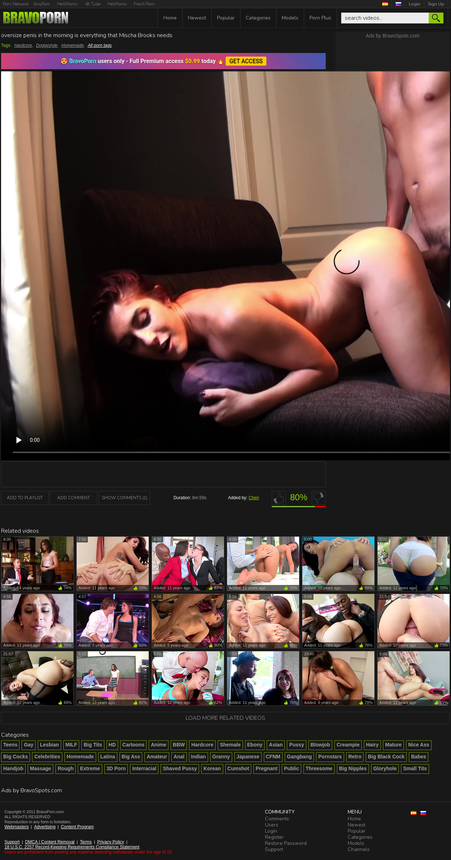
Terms (86, 842)
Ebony (255, 745)
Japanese (248, 756)
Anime (158, 745)
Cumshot (238, 768)
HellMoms (67, 3)
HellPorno (117, 3)
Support (12, 842)
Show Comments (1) (124, 498)
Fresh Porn (144, 3)
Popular (226, 17)
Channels (359, 849)
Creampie (348, 745)
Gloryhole (385, 768)
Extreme (90, 768)
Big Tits (93, 745)
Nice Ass (418, 745)
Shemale (230, 745)
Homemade (73, 45)
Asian (276, 745)
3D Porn (116, 768)
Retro (355, 756)
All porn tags (100, 45)
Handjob (13, 768)
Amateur (156, 756)
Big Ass (131, 756)
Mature (393, 745)
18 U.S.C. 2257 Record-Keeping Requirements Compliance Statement (72, 847)
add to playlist (25, 498)
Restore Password (286, 843)
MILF (71, 745)
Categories (258, 17)
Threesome (319, 768)
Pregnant (267, 768)
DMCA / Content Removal (50, 842)
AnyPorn (41, 3)
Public (291, 768)
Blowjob (320, 745)
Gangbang (299, 756)
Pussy (296, 745)
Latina (107, 756)
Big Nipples (353, 768)
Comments (277, 818)
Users (271, 824)
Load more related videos (225, 718)
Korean (212, 768)
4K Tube (92, 3)
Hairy (372, 745)
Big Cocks (15, 756)
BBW (179, 745)
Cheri (254, 497)
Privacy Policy (110, 842)
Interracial (144, 768)
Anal (178, 756)
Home (170, 17)
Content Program (77, 826)
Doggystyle (46, 45)
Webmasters (17, 826)
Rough (65, 768)
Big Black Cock (386, 756)
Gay (28, 745)
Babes (418, 756)
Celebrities (47, 756)
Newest (197, 17)
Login (414, 4)
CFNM (273, 756)
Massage (40, 768)
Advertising (44, 826)
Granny (221, 756)
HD (112, 745)
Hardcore (23, 45)
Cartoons (133, 745)
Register (274, 837)
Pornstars (330, 756)
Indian (198, 756)
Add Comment (73, 498)
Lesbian (49, 745)
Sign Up (436, 4)
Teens (10, 745)
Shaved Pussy (180, 768)
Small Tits (415, 768)
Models (290, 17)
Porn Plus (320, 17)
